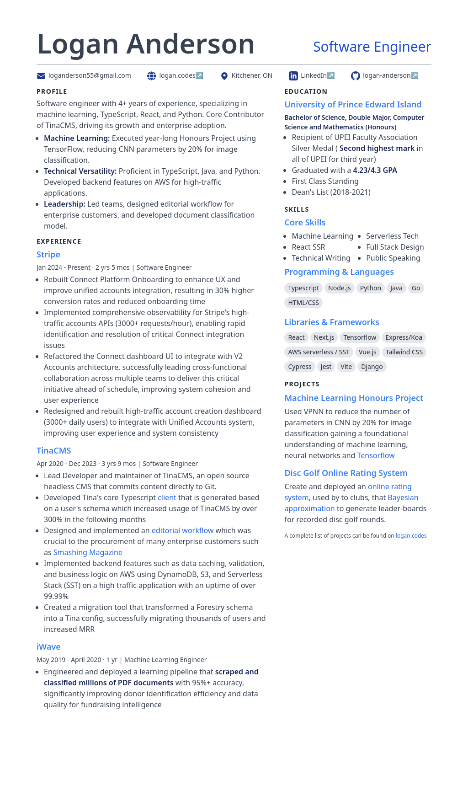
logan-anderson (385, 75)
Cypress (299, 366)
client (168, 497)
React (296, 337)
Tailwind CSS (404, 351)
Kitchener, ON (246, 75)
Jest (326, 366)
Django (372, 366)
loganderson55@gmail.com (84, 75)
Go (416, 287)
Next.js (324, 337)
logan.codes (175, 75)
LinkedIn (312, 75)
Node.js (339, 287)
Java (396, 287)
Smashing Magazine (87, 552)
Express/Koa (403, 337)
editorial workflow (182, 530)
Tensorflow (359, 337)
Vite (346, 366)
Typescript (303, 287)
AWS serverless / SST (318, 351)
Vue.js (368, 351)
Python (370, 287)
